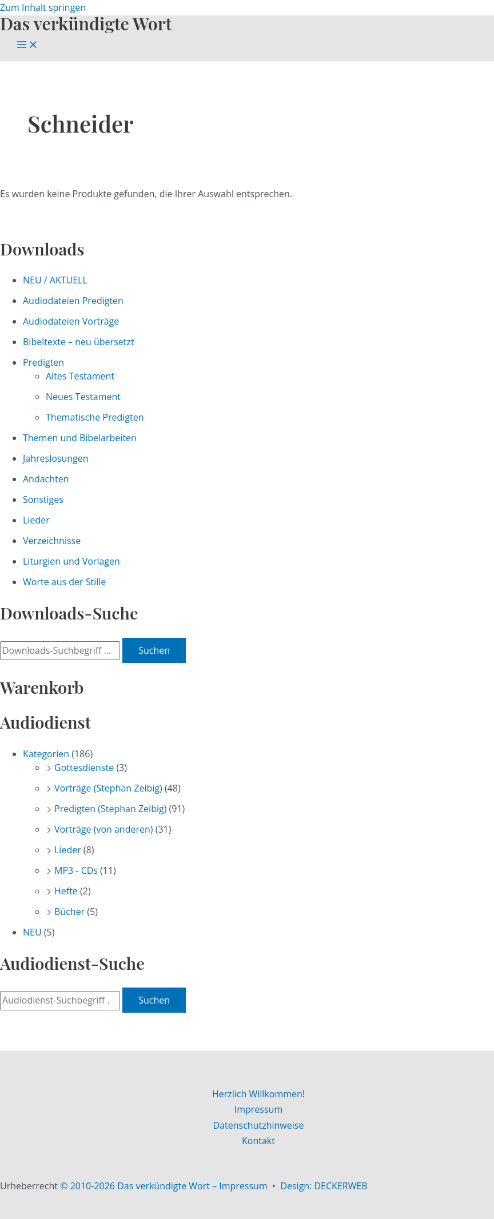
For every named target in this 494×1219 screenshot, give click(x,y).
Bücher (69, 911)
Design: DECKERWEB (323, 1186)
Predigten (43, 362)
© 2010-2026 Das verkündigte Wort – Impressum (164, 1186)
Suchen (154, 650)
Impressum (258, 1109)
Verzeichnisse (52, 540)
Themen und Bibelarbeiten (80, 437)
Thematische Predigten (95, 417)
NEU (32, 932)
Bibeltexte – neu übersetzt (78, 341)
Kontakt (258, 1140)
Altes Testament (80, 376)
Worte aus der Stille (64, 581)
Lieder (36, 520)
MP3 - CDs (76, 870)
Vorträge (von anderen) (103, 829)
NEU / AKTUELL (55, 280)
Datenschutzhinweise (258, 1125)
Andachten (46, 479)
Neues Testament (83, 396)
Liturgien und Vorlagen (71, 561)
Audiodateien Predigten (73, 300)
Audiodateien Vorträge (71, 321)
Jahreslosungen (56, 458)
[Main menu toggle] (27, 45)
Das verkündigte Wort (86, 23)
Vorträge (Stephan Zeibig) (108, 788)
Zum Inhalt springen (43, 7)
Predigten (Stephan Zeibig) (110, 808)
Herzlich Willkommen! (258, 1094)
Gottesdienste (84, 767)
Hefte (66, 891)
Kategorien (46, 754)
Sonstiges (43, 499)
